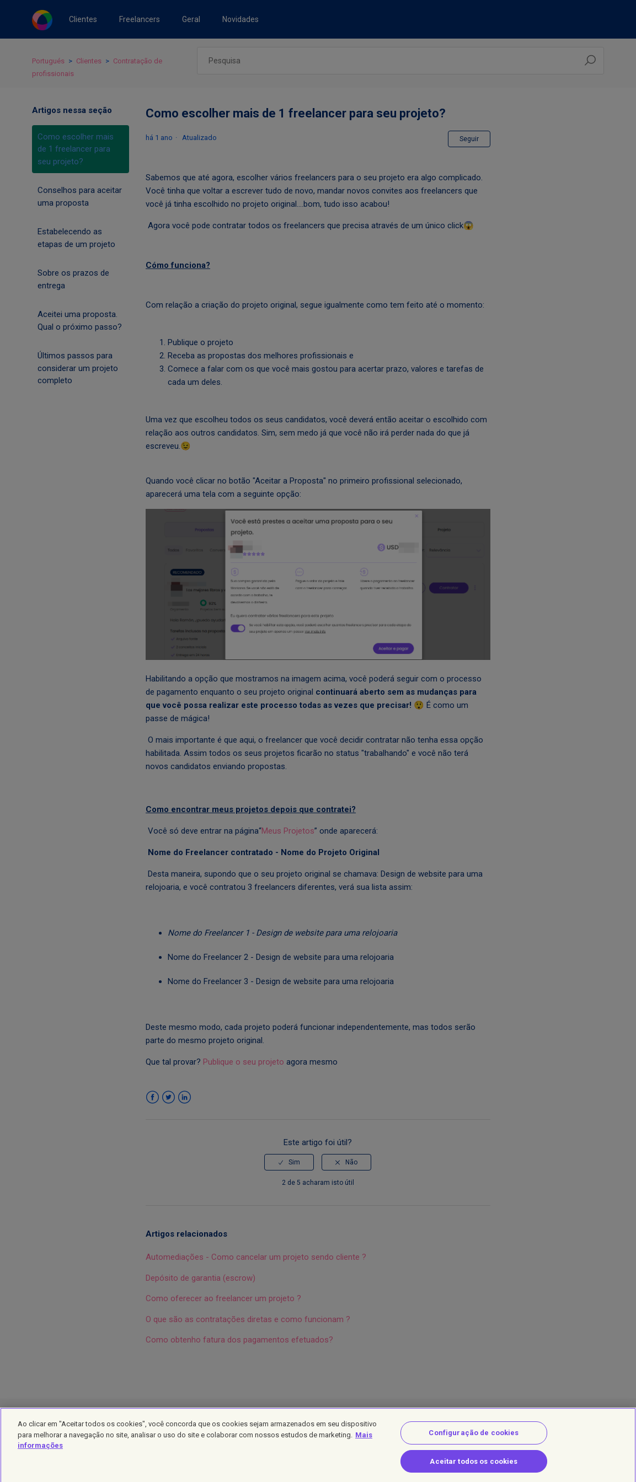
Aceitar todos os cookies (473, 1467)
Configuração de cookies (474, 1439)
